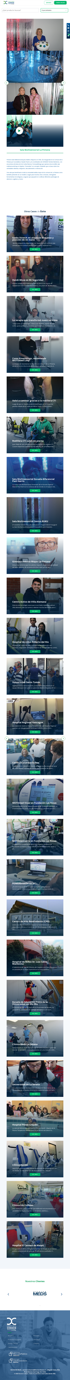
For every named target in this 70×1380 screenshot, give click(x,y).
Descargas (37, 1339)
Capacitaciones (12, 1347)
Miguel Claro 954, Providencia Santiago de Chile (42, 1371)
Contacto (36, 1343)
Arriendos (37, 1336)
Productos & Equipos (14, 1339)
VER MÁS (35, 249)
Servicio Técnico (13, 1343)
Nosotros (11, 1336)
